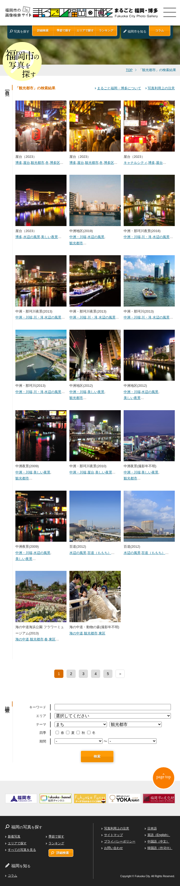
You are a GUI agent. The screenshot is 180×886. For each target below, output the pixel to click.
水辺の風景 (31, 237)
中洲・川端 (77, 237)
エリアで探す (85, 30)
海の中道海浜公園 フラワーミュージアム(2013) (41, 627)
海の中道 (22, 639)
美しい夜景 (49, 237)
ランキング (106, 30)
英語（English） (158, 835)
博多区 (55, 163)
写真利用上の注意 (161, 88)
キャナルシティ (135, 163)
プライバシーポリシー (119, 841)
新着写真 (14, 836)
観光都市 (37, 163)
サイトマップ (113, 835)
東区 (52, 639)
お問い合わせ (113, 848)
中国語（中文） (158, 841)
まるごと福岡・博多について (119, 88)
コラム (159, 30)
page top (163, 777)
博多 (18, 163)
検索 (97, 756)
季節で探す (64, 30)
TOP (129, 70)
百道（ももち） (99, 553)
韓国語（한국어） (159, 848)
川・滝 (146, 237)
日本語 (152, 828)
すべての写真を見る (22, 850)
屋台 (26, 163)
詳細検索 (43, 30)
